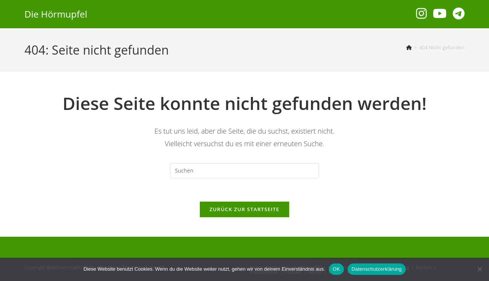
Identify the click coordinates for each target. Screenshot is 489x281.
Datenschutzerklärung (376, 269)
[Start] (409, 47)
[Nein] (479, 269)
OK (336, 269)
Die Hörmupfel (55, 14)
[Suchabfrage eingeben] (244, 170)
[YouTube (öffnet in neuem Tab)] (440, 13)
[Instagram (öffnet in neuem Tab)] (421, 13)
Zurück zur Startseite (245, 209)
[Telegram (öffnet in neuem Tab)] (459, 13)
